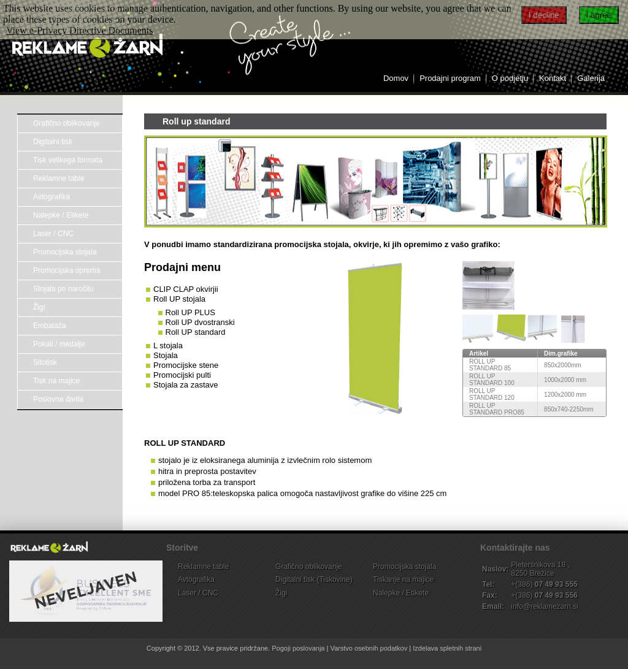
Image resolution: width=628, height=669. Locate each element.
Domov (395, 78)
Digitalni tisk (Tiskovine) (314, 579)
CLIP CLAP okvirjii (185, 289)
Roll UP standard (196, 332)
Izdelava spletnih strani (447, 648)
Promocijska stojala (64, 252)
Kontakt (552, 78)
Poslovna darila (58, 399)
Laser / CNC (53, 233)
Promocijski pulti (182, 375)
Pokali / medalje (59, 344)
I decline (544, 15)
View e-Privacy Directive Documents (79, 30)
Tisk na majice (56, 381)
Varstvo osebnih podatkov (368, 648)
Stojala (165, 355)
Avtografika (51, 197)
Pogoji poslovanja (298, 648)
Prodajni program (450, 78)
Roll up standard (196, 121)
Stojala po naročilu (63, 289)
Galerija (591, 78)
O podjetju (510, 78)
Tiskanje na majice (403, 579)
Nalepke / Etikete (61, 215)
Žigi (39, 307)
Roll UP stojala (179, 299)
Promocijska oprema (66, 270)
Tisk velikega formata (67, 160)
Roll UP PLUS (190, 312)
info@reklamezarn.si (544, 606)
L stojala (168, 345)
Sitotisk (45, 362)
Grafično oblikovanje (66, 123)
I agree (599, 15)
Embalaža (49, 325)
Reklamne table (58, 178)
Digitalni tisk (52, 141)
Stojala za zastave (185, 384)
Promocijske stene (185, 365)
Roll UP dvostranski (200, 322)
